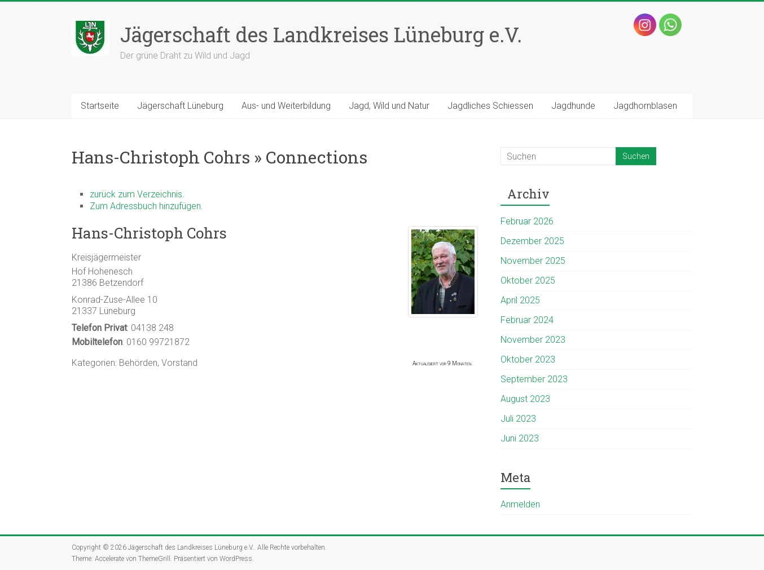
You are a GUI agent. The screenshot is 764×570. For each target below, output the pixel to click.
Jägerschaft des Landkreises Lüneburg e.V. (321, 34)
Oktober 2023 (527, 359)
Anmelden (520, 504)
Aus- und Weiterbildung (286, 105)
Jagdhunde (573, 105)
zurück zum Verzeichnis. (137, 194)
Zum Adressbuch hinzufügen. (146, 206)
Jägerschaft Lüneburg (180, 105)
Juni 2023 (519, 438)
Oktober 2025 (527, 280)
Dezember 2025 (532, 241)
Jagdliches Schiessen (490, 105)
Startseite (100, 105)
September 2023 (534, 379)
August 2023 (525, 399)
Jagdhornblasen (645, 105)
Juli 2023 (518, 418)
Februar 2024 (527, 320)
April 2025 (520, 300)
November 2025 (532, 260)
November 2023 (532, 339)
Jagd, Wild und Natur (389, 105)
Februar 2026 (527, 221)
